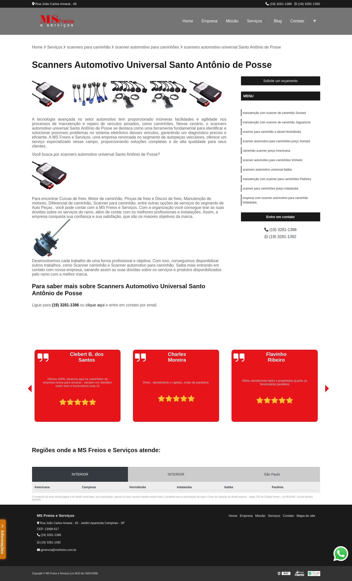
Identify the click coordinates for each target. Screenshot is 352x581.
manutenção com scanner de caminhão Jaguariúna (277, 122)
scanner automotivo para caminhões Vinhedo (273, 160)
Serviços (254, 21)
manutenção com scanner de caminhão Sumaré (274, 113)
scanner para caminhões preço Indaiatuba (270, 188)
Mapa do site (306, 516)
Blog (278, 21)
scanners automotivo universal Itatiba (267, 169)
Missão (232, 21)
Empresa (209, 21)
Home (188, 21)
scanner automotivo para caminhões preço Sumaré (276, 141)
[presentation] (23, 407)
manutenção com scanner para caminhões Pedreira (277, 179)
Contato (297, 21)
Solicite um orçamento (280, 81)
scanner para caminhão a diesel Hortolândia (272, 132)
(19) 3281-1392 (307, 4)
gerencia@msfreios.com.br (57, 550)
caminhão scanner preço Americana (266, 150)
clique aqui (95, 305)
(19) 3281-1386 (279, 4)
